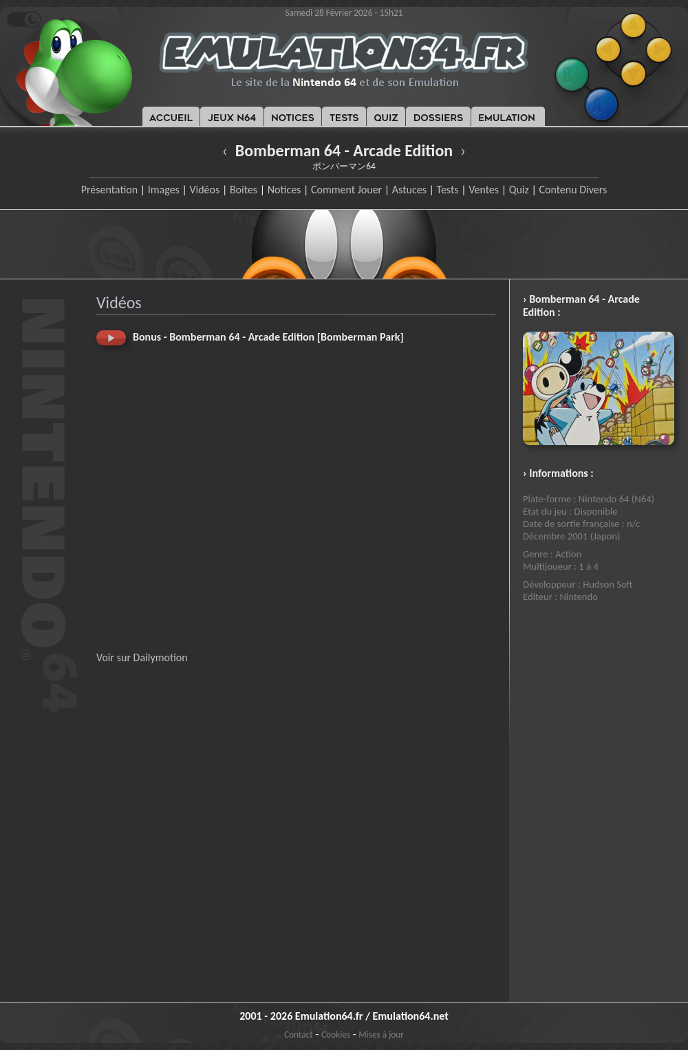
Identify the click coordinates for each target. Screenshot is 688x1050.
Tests (448, 189)
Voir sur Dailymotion (142, 657)
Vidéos (204, 189)
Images (164, 189)
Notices (284, 189)
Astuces (409, 189)
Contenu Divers (573, 189)
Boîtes (243, 189)
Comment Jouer (346, 189)
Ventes (484, 189)
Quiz (519, 189)
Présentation (109, 189)
